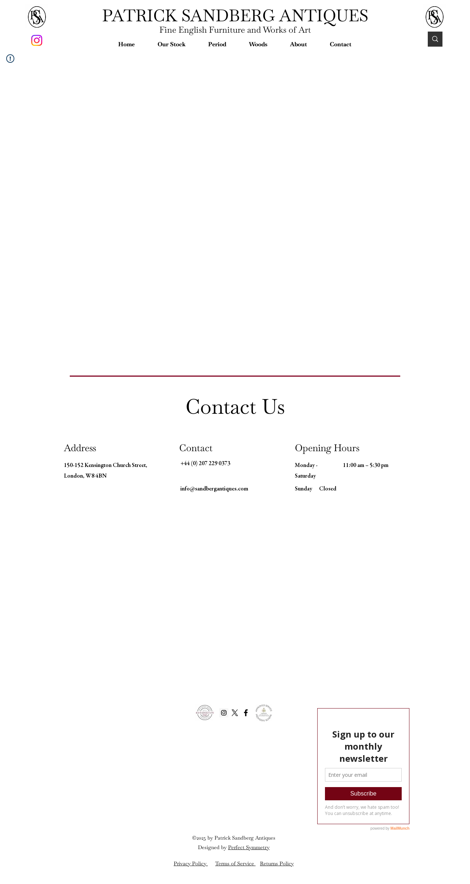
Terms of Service (235, 863)
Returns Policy (277, 863)
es (273, 837)
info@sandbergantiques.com (214, 489)
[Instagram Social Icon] (223, 712)
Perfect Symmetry (249, 847)
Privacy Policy (191, 863)
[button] (171, 44)
